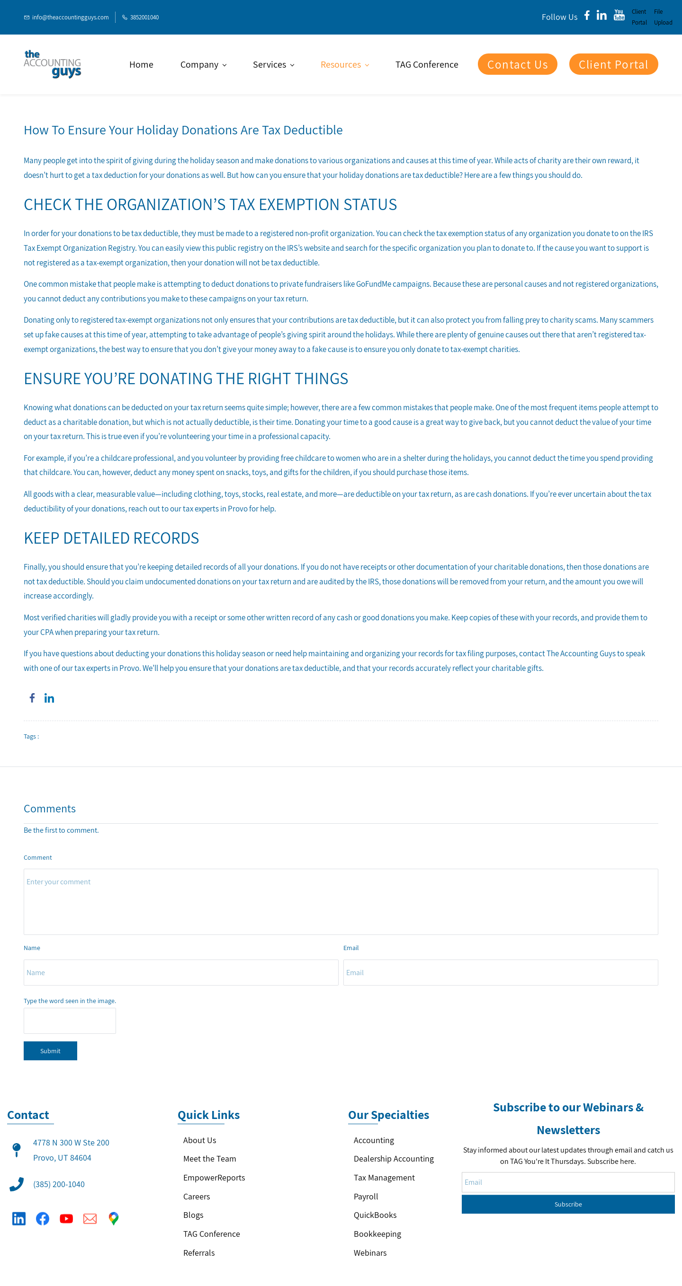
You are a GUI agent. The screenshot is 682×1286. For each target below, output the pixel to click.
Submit (50, 1051)
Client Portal (639, 17)
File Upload (663, 17)
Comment (38, 857)
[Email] (90, 1214)
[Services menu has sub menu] (273, 64)
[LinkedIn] (18, 1214)
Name (32, 947)
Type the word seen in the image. (70, 1000)
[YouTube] (66, 1214)
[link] (32, 698)
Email (351, 947)
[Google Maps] (113, 1214)
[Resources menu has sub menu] (344, 64)
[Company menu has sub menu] (203, 64)
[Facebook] (42, 1214)
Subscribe (568, 1174)
